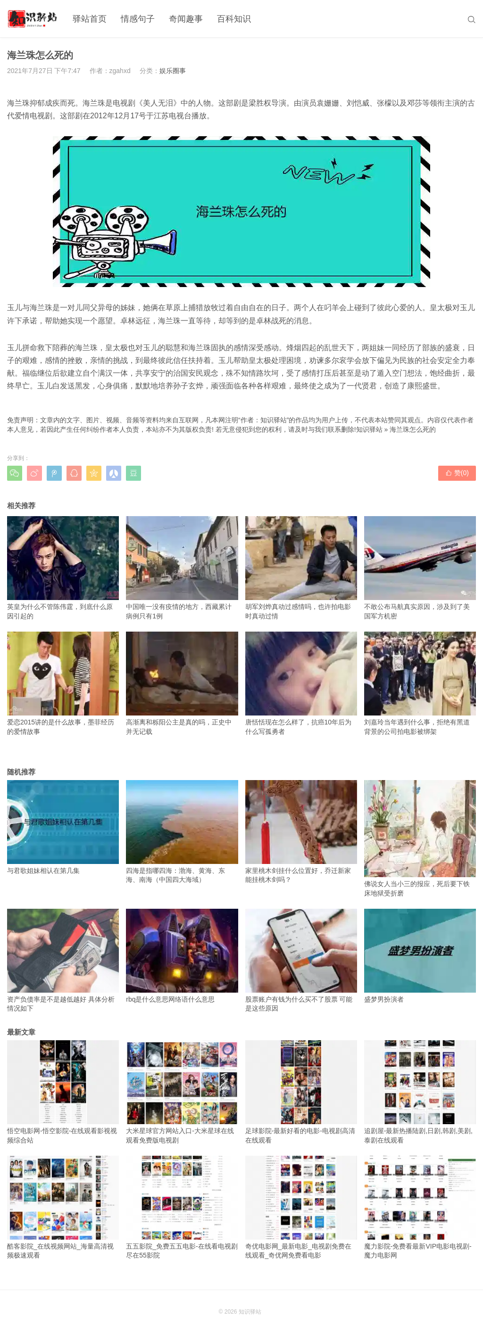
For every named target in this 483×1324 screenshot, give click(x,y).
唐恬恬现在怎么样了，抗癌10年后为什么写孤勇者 (301, 683)
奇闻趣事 (186, 19)
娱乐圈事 (172, 70)
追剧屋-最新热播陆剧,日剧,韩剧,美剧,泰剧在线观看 (420, 1092)
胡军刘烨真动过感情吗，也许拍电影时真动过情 (301, 568)
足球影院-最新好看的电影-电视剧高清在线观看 (301, 1092)
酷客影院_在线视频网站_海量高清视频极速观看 (63, 1207)
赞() (457, 473)
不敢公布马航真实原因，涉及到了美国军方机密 (420, 568)
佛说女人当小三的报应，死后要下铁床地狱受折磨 (420, 838)
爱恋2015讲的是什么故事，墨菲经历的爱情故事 (63, 683)
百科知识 (234, 19)
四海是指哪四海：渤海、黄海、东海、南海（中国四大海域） (182, 832)
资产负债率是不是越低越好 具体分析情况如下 (63, 960)
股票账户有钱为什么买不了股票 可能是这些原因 (301, 960)
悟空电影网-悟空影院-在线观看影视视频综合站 (63, 1092)
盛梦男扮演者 (420, 956)
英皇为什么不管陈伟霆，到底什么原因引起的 (63, 568)
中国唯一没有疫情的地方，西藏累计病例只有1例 (182, 568)
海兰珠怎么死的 (413, 429)
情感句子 (138, 19)
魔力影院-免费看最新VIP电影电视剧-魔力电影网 (420, 1207)
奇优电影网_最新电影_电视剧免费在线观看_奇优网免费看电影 (301, 1207)
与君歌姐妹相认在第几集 (63, 827)
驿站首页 (90, 19)
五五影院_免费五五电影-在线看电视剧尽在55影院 (182, 1207)
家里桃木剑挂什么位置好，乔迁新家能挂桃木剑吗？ (301, 832)
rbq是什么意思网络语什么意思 (182, 956)
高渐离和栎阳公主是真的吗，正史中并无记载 (182, 683)
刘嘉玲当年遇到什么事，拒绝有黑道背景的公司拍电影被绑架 (420, 683)
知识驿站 (369, 429)
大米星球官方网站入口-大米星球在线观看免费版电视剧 (182, 1092)
